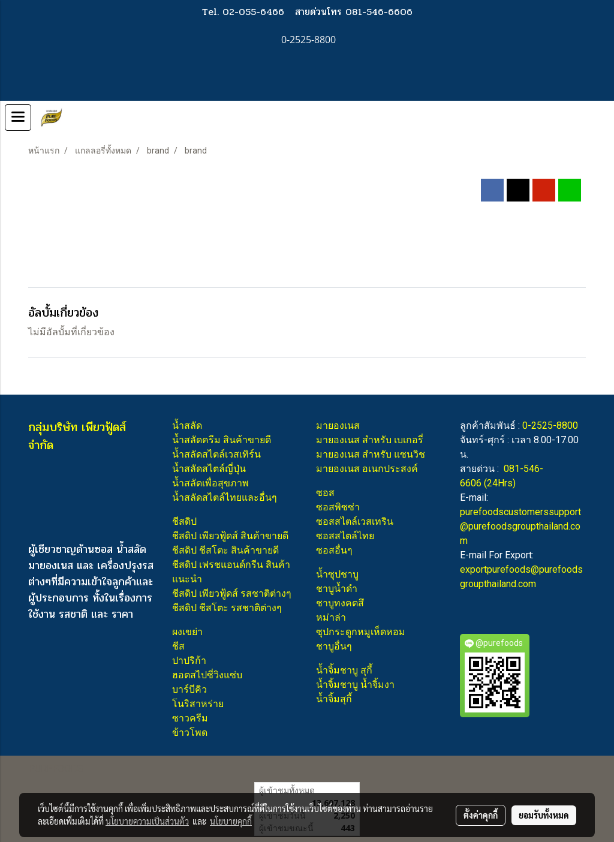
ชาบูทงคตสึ (340, 603)
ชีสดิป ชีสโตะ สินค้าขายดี (225, 550)
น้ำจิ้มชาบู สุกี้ (344, 670)
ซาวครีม (190, 718)
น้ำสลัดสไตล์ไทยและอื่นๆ (224, 497)
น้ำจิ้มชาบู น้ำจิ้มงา (355, 684)
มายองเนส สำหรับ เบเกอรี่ (369, 440)
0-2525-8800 (550, 425)
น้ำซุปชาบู (337, 574)
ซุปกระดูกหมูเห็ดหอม (360, 631)
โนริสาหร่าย (198, 703)
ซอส (325, 492)
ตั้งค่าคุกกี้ (480, 815)
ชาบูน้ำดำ (336, 588)
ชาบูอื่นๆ (334, 646)
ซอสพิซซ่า (338, 507)
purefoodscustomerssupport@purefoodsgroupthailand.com (520, 526)
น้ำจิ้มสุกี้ (334, 699)
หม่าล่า (331, 617)
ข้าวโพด (189, 732)
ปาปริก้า (189, 660)
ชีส (178, 646)
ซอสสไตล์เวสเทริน (354, 521)
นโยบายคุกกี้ (231, 821)
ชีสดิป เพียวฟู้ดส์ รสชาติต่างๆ (231, 593)
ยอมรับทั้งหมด (544, 815)
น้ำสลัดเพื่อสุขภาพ (210, 483)
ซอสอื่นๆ (334, 550)
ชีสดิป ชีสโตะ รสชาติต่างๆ (227, 608)
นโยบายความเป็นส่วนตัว (147, 821)
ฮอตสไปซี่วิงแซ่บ (207, 675)
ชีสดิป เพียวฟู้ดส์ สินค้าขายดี (230, 536)
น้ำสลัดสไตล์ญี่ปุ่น (209, 468)
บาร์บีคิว (189, 689)
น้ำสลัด (187, 425)
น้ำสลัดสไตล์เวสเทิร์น (216, 454)
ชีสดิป (184, 521)
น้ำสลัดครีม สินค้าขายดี (221, 440)
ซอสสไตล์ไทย (345, 536)
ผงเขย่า (187, 631)
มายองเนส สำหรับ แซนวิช (370, 454)
